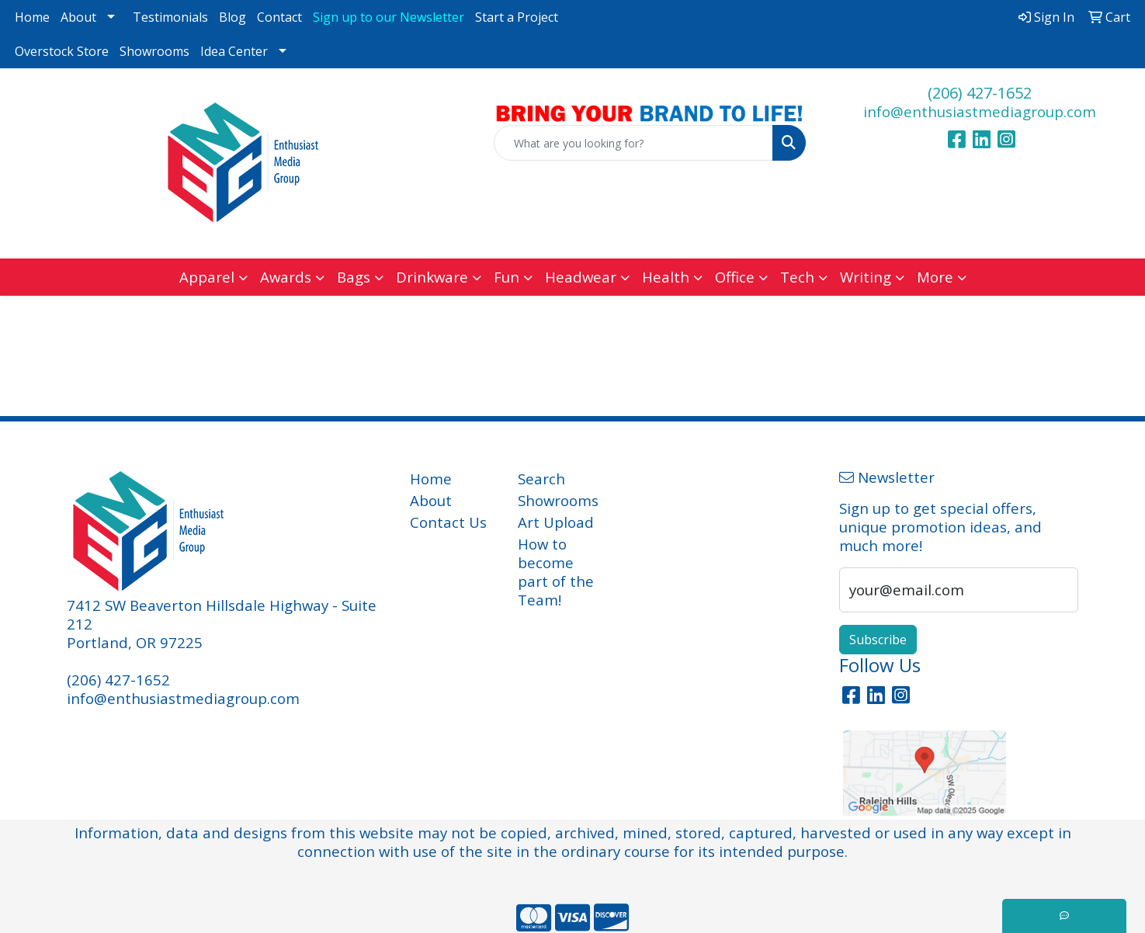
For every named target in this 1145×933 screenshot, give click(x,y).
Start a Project (516, 17)
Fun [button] (506, 276)
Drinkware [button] (432, 276)
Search (541, 478)
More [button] (935, 276)
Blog (232, 17)
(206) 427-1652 (980, 92)
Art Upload (556, 522)
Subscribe (878, 639)
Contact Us (448, 522)
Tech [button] (797, 276)
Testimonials (170, 17)
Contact (279, 17)
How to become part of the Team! (556, 571)
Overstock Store (62, 51)
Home (32, 17)
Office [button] (735, 276)
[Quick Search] (633, 143)
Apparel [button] (206, 276)
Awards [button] (285, 276)
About (78, 17)
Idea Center (234, 51)
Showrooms (154, 51)
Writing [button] (865, 276)
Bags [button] (353, 276)
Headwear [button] (580, 276)
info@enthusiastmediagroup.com (979, 111)
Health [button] (665, 276)
